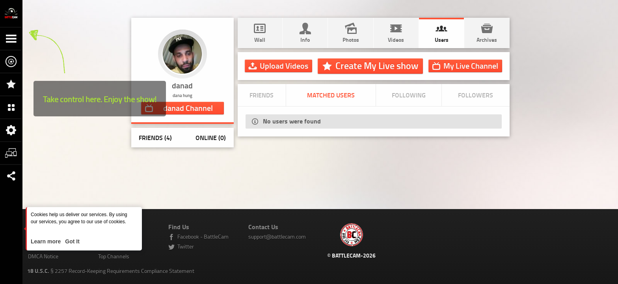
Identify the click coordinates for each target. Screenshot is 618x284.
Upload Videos (284, 65)
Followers (475, 94)
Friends (261, 94)
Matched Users (331, 94)
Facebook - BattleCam (203, 236)
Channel (188, 107)
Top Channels (113, 256)
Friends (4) (155, 137)
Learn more (46, 241)
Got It (71, 241)
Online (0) (210, 137)
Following (409, 94)
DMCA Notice (43, 256)
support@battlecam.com (277, 236)
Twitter (185, 246)
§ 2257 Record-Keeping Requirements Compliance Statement (110, 271)
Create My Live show (376, 65)
